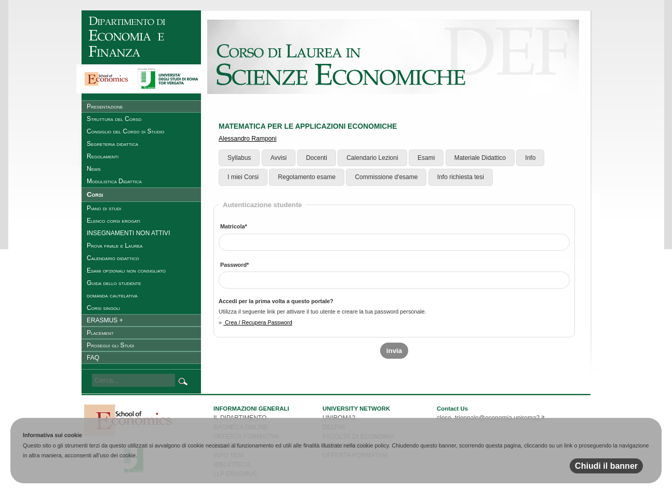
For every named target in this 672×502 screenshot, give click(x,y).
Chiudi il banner (606, 466)
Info (530, 157)
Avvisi (279, 157)
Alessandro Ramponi (247, 138)
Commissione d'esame (386, 177)
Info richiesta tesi (460, 177)
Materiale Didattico (480, 157)
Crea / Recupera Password (257, 322)
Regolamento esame (306, 177)
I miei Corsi (243, 177)
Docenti (316, 157)
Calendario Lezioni (372, 157)
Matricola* (233, 226)
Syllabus (239, 157)
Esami (426, 157)
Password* (234, 265)
